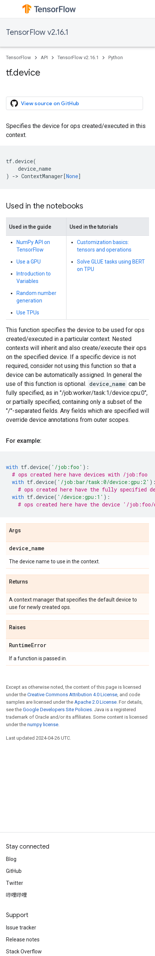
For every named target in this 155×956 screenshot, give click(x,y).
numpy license (42, 724)
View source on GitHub (44, 103)
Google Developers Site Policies (57, 709)
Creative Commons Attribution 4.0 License (72, 694)
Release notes (23, 940)
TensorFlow (18, 57)
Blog (11, 859)
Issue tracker (21, 928)
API (44, 57)
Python (115, 57)
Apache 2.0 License (95, 702)
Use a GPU (28, 262)
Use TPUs (27, 313)
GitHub (14, 871)
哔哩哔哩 (16, 895)
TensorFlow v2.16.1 (37, 32)
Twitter (14, 883)
